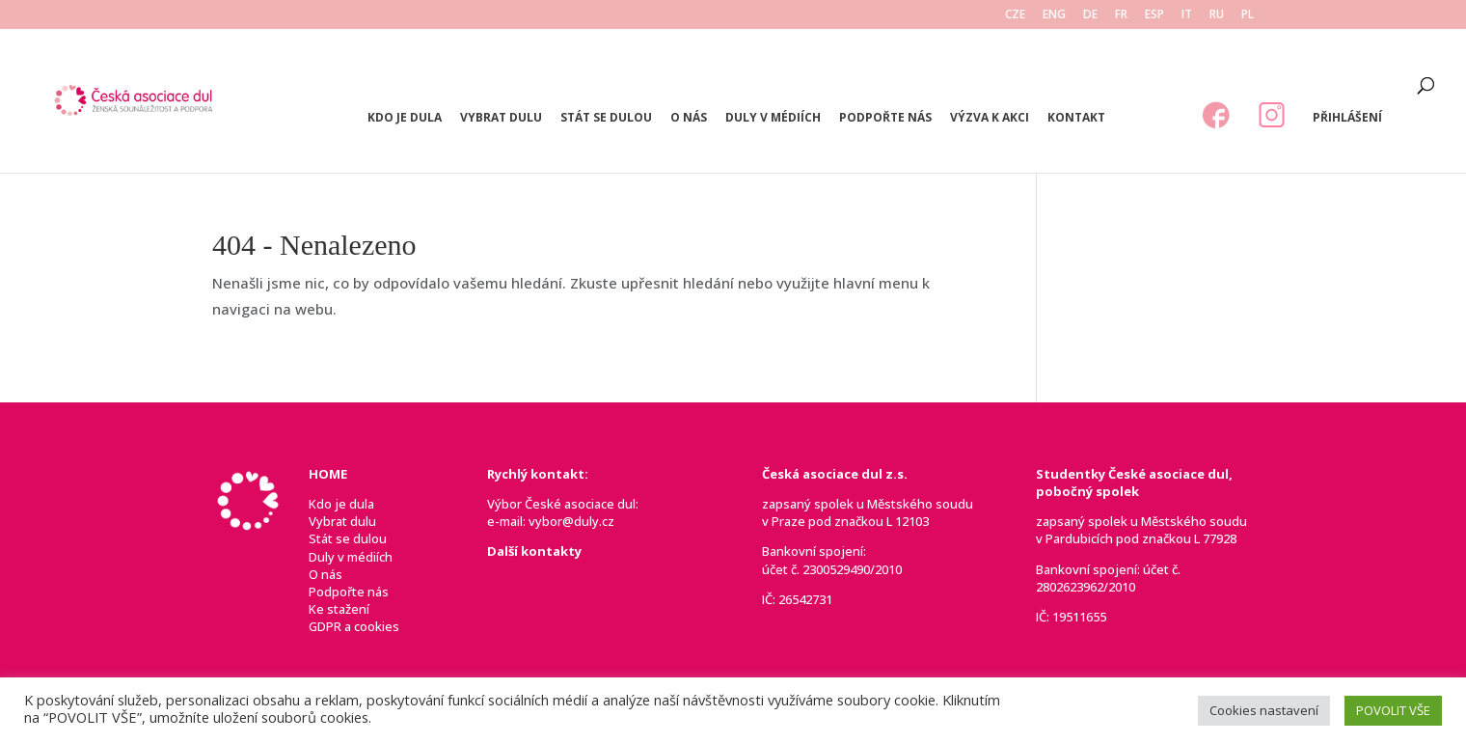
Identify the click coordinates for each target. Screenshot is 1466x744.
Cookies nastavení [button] (1263, 710)
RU (1216, 15)
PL (1247, 15)
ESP (1154, 15)
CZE (1015, 15)
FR (1121, 15)
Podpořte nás (885, 118)
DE (1090, 15)
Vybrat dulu (501, 118)
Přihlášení (1347, 118)
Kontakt (1076, 118)
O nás (688, 118)
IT (1186, 15)
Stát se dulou (606, 118)
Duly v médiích (773, 118)
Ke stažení (339, 609)
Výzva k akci (989, 118)
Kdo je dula (404, 118)
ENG (1054, 15)
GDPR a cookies (354, 626)
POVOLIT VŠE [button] (1393, 710)
